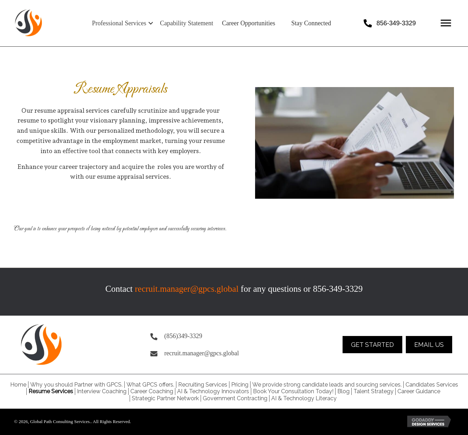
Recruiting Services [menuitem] (202, 384)
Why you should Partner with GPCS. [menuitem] (76, 384)
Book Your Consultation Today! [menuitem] (293, 391)
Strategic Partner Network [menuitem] (165, 398)
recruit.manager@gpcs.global (187, 289)
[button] (150, 23)
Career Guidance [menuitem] (418, 391)
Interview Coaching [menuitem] (101, 391)
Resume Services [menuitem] (50, 391)
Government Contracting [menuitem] (235, 398)
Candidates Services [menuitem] (431, 384)
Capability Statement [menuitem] (186, 23)
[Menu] (446, 23)
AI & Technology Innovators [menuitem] (213, 391)
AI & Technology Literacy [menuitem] (304, 398)
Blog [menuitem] (343, 391)
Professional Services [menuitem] (119, 23)
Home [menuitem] (18, 384)
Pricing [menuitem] (239, 384)
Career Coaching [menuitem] (151, 391)
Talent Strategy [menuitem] (373, 391)
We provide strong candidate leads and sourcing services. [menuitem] (327, 384)
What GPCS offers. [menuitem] (150, 384)
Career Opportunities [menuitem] (248, 23)
